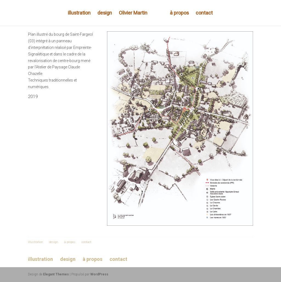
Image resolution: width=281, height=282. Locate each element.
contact (204, 13)
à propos (179, 13)
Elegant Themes (56, 274)
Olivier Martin (133, 13)
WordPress (99, 274)
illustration (79, 13)
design (104, 13)
